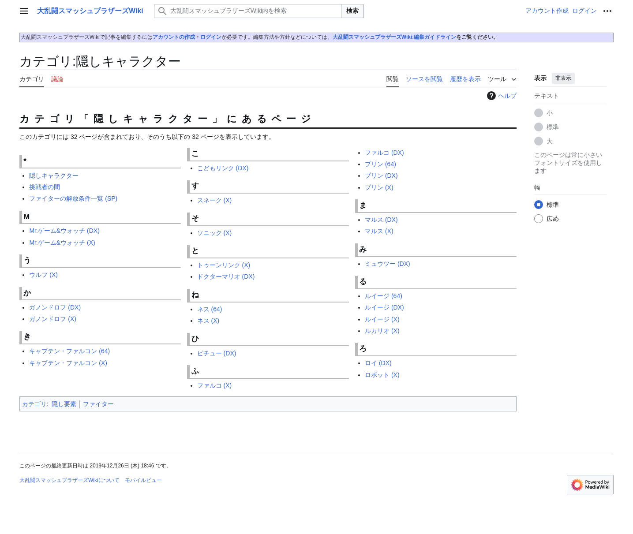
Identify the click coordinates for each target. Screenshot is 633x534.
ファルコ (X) (214, 385)
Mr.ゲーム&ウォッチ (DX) (64, 230)
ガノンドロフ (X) (52, 318)
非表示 (563, 78)
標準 (553, 127)
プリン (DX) (381, 175)
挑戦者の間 (44, 186)
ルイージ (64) (383, 295)
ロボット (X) (382, 374)
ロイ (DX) (378, 362)
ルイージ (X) (382, 319)
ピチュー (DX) (216, 353)
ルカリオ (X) (382, 330)
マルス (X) (379, 231)
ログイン (210, 37)
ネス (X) (208, 320)
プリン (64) (380, 164)
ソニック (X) (214, 232)
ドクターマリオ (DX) (226, 276)
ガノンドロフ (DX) (55, 307)
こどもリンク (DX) (223, 168)
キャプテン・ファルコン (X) (68, 362)
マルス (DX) (381, 219)
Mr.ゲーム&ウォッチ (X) (62, 242)
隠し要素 (64, 403)
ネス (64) (209, 309)
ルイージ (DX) (384, 307)
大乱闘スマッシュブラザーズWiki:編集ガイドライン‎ (395, 37)
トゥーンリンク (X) (224, 265)
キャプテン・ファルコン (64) (69, 351)
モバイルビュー (143, 480)
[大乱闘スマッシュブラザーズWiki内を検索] (247, 11)
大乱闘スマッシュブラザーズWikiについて (69, 480)
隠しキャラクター (54, 175)
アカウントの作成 (174, 37)
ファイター (98, 403)
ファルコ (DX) (384, 152)
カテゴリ (34, 403)
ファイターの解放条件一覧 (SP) (73, 198)
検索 (352, 10)
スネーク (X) (214, 200)
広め (553, 218)
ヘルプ (501, 95)
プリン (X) (379, 187)
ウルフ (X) (43, 274)
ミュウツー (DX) (387, 263)
